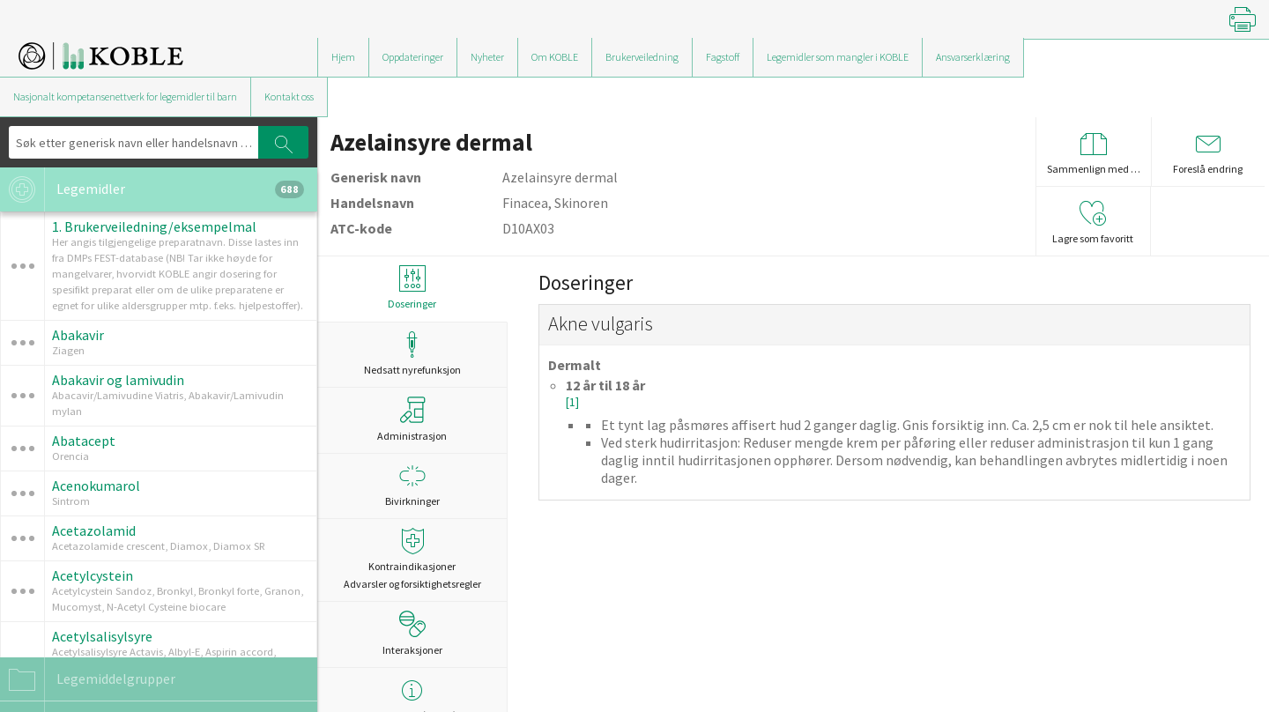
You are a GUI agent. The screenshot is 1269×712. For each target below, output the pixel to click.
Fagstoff (722, 56)
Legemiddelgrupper (87, 679)
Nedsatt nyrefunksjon (412, 353)
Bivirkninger (412, 485)
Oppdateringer (412, 56)
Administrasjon (412, 419)
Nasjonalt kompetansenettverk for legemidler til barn (125, 96)
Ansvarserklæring (973, 56)
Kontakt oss (289, 96)
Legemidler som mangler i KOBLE (838, 56)
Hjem (343, 56)
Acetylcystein (92, 575)
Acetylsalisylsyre (102, 636)
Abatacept (83, 440)
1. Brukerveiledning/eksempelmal (154, 226)
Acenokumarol (96, 485)
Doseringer (412, 287)
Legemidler (152, 189)
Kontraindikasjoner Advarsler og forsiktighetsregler (412, 559)
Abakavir (78, 335)
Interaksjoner (412, 633)
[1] (572, 402)
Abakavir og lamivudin (118, 380)
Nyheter (487, 56)
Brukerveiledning (642, 56)
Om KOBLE (554, 56)
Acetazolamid (94, 530)
